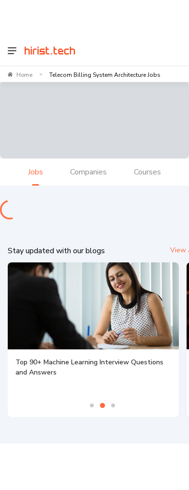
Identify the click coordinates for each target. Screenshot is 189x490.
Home (24, 75)
